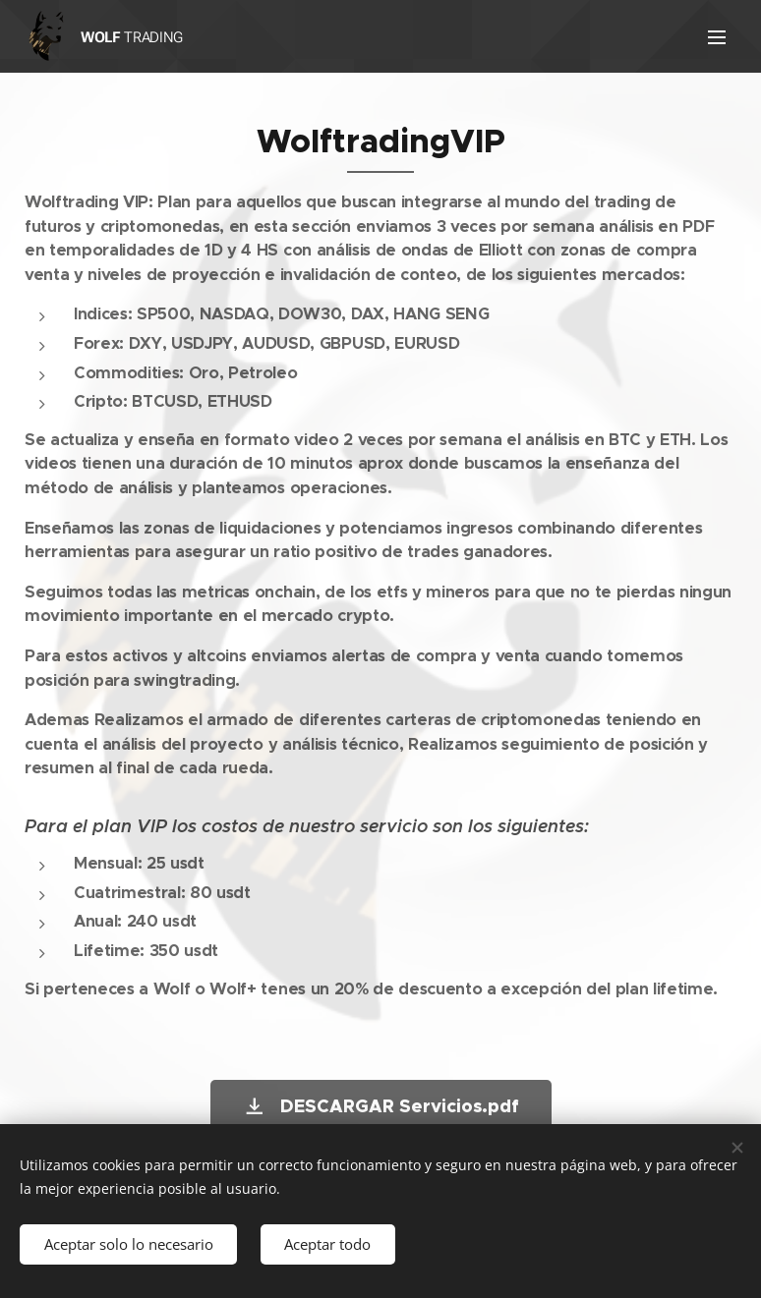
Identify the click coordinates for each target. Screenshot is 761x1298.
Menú (717, 37)
